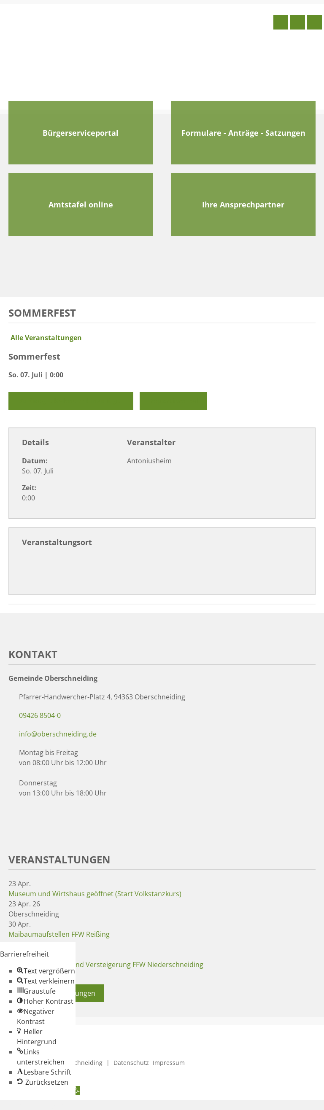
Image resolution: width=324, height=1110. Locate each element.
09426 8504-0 (40, 715)
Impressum (169, 1063)
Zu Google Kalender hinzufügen (71, 401)
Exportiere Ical (173, 401)
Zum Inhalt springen (32, 1105)
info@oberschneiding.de (58, 734)
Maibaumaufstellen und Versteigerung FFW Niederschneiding (105, 964)
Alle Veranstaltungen (45, 337)
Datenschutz (131, 1063)
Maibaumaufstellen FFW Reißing (59, 934)
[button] (46, 971)
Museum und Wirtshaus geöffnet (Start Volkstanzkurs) (94, 893)
